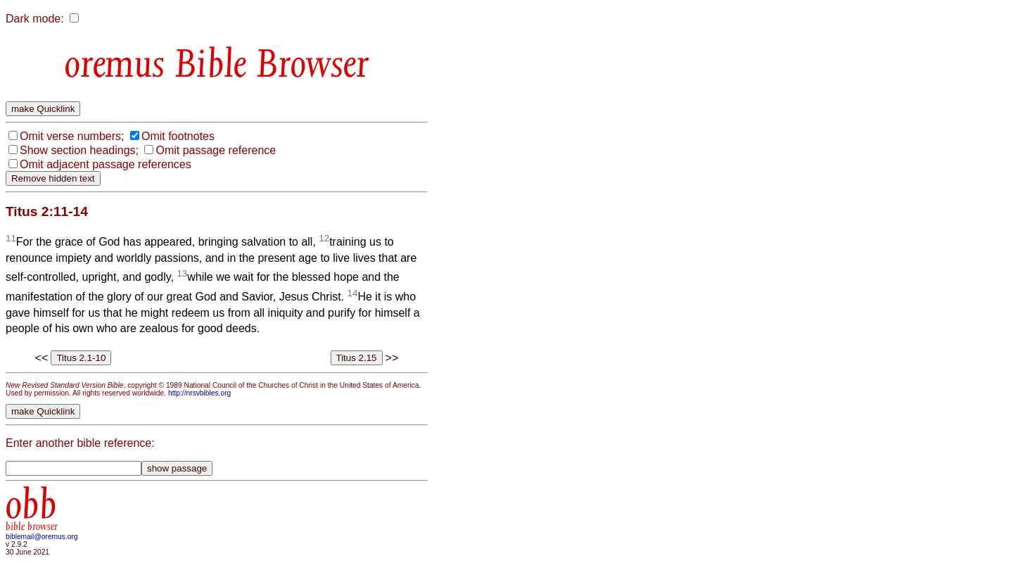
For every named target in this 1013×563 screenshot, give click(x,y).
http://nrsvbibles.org (199, 393)
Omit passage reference (215, 150)
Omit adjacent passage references (105, 164)
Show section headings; (79, 150)
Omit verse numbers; (72, 136)
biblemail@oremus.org (42, 536)
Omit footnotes (178, 136)
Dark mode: (35, 19)
